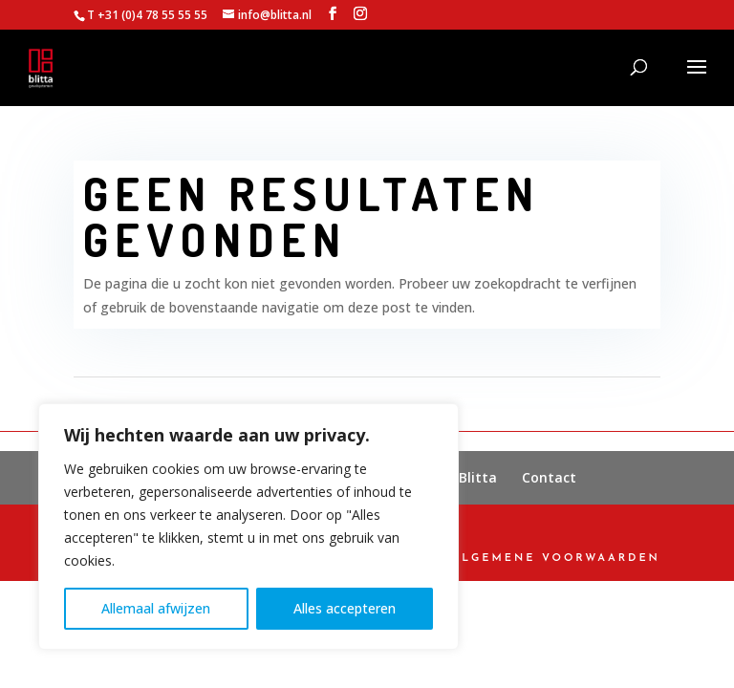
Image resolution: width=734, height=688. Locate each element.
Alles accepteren (344, 608)
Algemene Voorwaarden (556, 558)
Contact (549, 477)
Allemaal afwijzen (155, 608)
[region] (248, 526)
